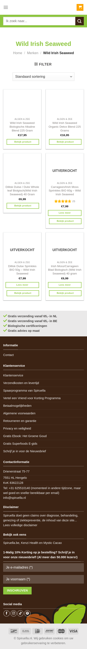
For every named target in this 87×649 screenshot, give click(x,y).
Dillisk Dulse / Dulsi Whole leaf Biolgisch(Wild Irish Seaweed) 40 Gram (22, 190)
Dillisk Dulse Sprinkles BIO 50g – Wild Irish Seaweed (22, 270)
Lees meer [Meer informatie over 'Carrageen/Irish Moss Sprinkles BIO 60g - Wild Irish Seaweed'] (65, 212)
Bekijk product (22, 142)
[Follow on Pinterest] (27, 613)
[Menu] (5, 7)
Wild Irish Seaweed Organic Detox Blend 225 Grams (65, 126)
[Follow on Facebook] (6, 613)
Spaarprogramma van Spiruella (24, 390)
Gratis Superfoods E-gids (20, 443)
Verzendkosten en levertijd (21, 383)
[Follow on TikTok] (20, 613)
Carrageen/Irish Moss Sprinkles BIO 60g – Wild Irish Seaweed (65, 190)
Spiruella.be (11, 543)
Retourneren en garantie (19, 421)
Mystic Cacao (53, 543)
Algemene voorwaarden (19, 413)
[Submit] (79, 21)
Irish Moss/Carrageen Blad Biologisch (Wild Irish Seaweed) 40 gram (64, 270)
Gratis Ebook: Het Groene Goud (25, 436)
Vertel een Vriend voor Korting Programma (32, 398)
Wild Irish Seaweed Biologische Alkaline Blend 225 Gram (22, 126)
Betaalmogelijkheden (17, 405)
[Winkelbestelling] (43, 76)
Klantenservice (13, 375)
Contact (8, 355)
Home (17, 53)
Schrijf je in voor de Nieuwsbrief (24, 451)
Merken (32, 53)
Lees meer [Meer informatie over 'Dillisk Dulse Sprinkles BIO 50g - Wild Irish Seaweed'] (22, 285)
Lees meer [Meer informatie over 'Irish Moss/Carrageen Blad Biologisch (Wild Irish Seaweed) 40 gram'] (65, 285)
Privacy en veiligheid (17, 428)
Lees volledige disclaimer (20, 525)
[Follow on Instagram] (13, 613)
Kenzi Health (29, 543)
